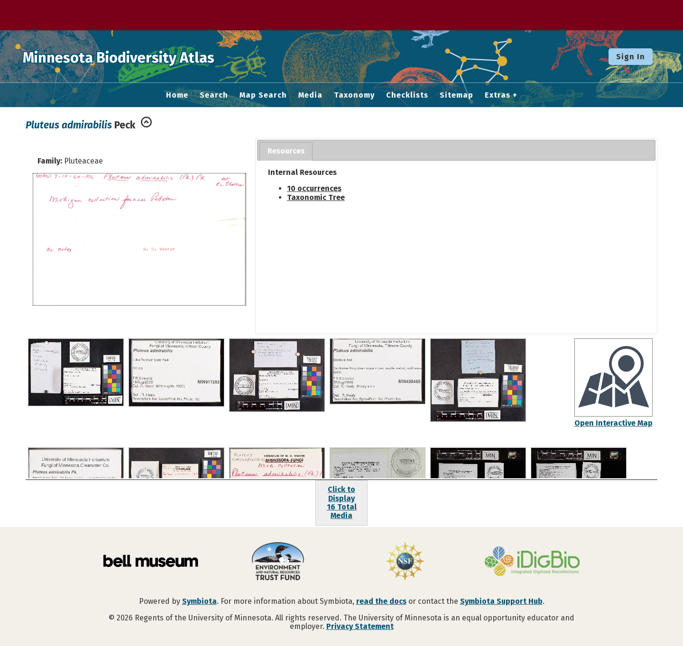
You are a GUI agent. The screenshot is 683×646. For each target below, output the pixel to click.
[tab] (286, 151)
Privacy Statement (360, 626)
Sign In (630, 56)
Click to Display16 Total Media (342, 502)
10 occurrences (314, 188)
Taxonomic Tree (316, 197)
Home (177, 95)
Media (310, 95)
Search (214, 95)
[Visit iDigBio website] (532, 562)
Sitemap (456, 95)
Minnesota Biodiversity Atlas (147, 56)
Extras (497, 95)
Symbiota (199, 601)
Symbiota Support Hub (501, 601)
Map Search (263, 95)
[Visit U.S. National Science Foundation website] (405, 562)
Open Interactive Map (613, 423)
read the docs (381, 601)
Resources (286, 150)
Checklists (407, 95)
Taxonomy (354, 95)
